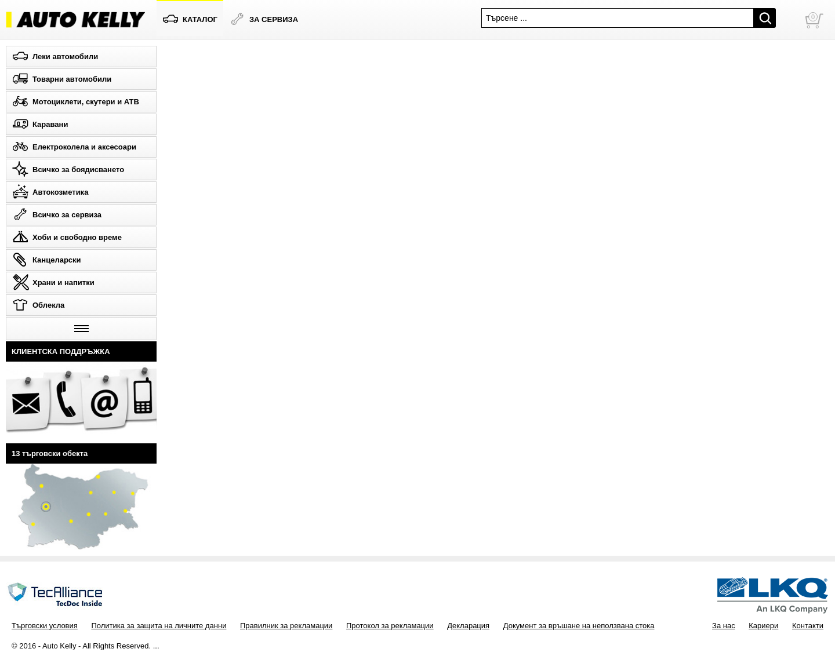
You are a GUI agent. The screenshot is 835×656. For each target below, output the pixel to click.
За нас (723, 625)
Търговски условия (45, 625)
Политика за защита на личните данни (158, 625)
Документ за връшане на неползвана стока (579, 625)
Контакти (807, 625)
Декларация (468, 625)
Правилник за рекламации (286, 625)
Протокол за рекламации (390, 625)
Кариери (763, 625)
